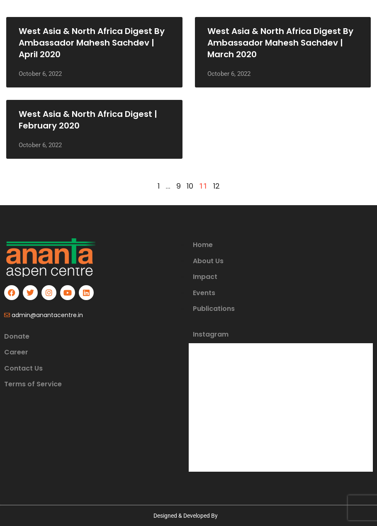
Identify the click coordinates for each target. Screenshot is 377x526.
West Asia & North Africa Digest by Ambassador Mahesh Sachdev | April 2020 (92, 42)
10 (190, 186)
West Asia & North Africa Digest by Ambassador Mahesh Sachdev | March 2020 (280, 42)
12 (216, 186)
